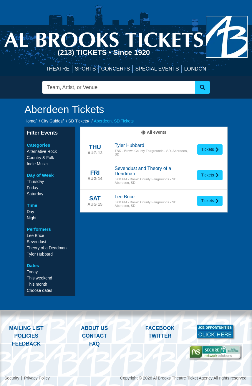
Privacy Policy (37, 378)
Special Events (157, 69)
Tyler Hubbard (130, 145)
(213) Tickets (83, 52)
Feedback (26, 344)
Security (11, 378)
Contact (94, 336)
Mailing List (26, 328)
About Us (94, 328)
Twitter (160, 336)
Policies (26, 336)
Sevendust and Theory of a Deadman (143, 171)
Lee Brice (125, 196)
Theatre (57, 69)
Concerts (115, 69)
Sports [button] (85, 69)
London (195, 69)
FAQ (94, 344)
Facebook (160, 328)
